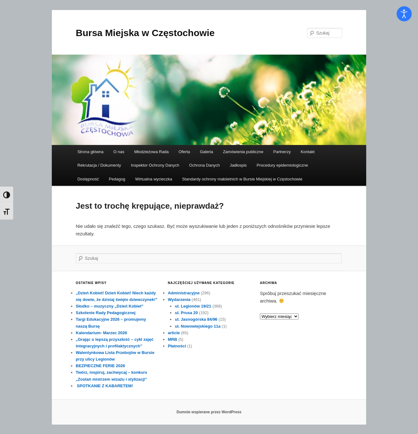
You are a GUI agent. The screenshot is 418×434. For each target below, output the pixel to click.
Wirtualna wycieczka (153, 179)
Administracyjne (184, 293)
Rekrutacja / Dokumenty (99, 165)
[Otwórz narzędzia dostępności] (404, 13)
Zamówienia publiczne (243, 151)
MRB (172, 339)
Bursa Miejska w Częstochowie (145, 33)
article (174, 332)
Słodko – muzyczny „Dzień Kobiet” (109, 306)
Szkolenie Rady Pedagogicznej (105, 312)
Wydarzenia (179, 299)
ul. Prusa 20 (186, 312)
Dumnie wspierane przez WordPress (209, 412)
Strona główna (90, 151)
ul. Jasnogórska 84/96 (196, 319)
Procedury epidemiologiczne (282, 165)
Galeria (206, 151)
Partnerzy (282, 151)
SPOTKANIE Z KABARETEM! (104, 385)
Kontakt (308, 151)
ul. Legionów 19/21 (193, 306)
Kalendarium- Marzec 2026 (101, 332)
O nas (118, 151)
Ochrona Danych (204, 165)
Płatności (177, 346)
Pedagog (117, 179)
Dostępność (88, 179)
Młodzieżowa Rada (151, 151)
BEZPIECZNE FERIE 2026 (100, 365)
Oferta (184, 151)
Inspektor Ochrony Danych (155, 165)
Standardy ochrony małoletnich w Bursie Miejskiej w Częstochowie (242, 179)
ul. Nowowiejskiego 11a (197, 326)
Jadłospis (238, 165)
